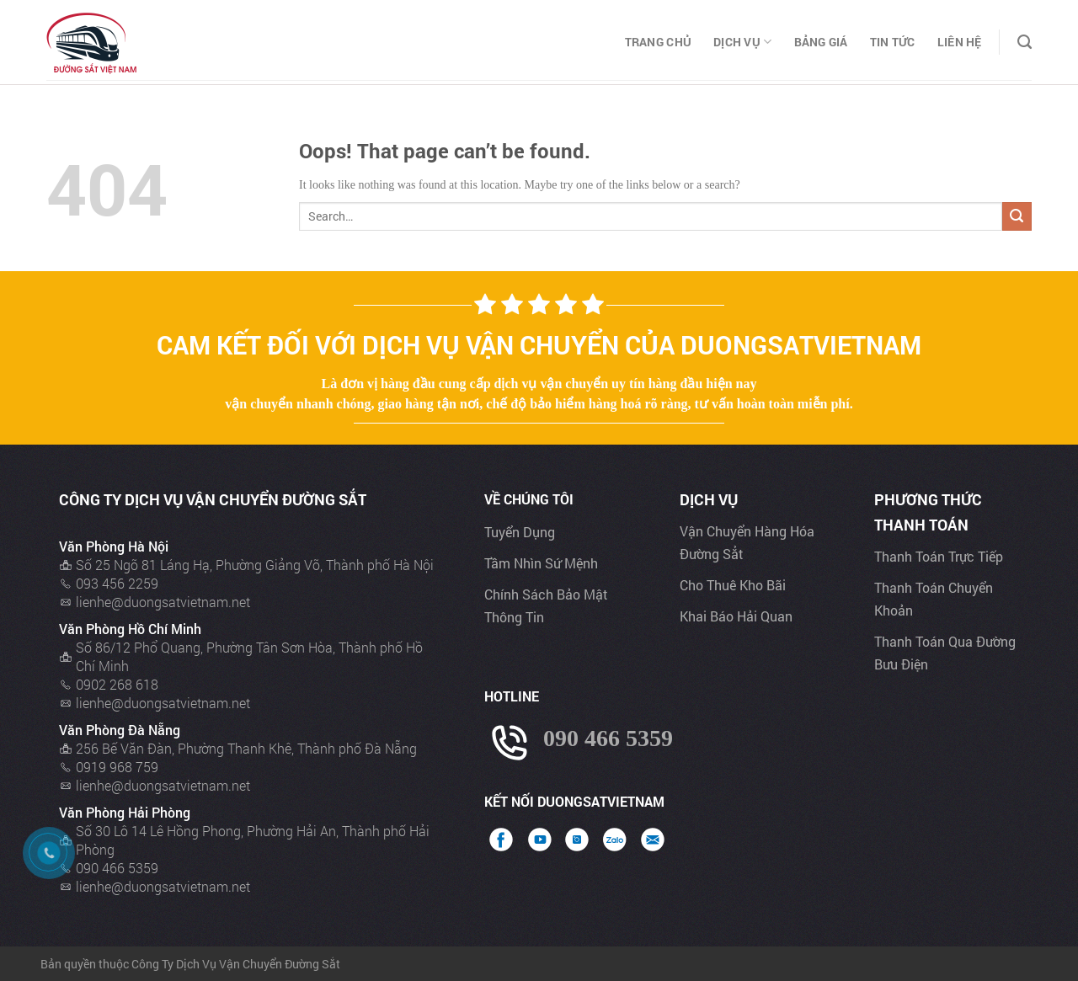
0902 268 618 (117, 684)
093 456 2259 (117, 583)
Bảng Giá (821, 42)
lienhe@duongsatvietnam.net (163, 601)
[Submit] (1017, 217)
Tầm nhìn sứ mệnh (541, 563)
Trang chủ (658, 42)
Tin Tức (892, 42)
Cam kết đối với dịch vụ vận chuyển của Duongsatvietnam (539, 344)
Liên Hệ (959, 42)
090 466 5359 (117, 868)
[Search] (1024, 42)
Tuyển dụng (519, 532)
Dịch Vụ (742, 42)
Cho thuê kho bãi (733, 585)
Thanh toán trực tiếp (938, 556)
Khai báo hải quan (736, 616)
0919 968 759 (117, 767)
